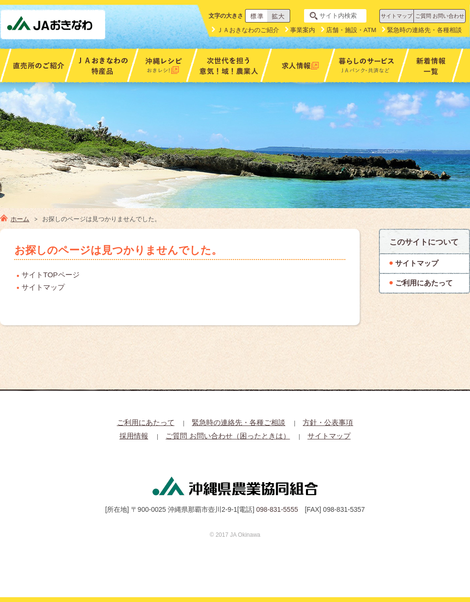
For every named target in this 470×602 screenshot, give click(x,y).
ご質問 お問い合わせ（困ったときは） (227, 436)
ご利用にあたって (146, 422)
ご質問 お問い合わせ (439, 16)
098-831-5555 (277, 509)
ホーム (20, 219)
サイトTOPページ (51, 275)
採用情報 (133, 436)
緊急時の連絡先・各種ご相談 (238, 422)
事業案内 (302, 30)
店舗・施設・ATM (351, 30)
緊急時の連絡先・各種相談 (424, 30)
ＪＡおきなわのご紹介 (248, 30)
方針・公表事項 (328, 422)
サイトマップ (396, 16)
